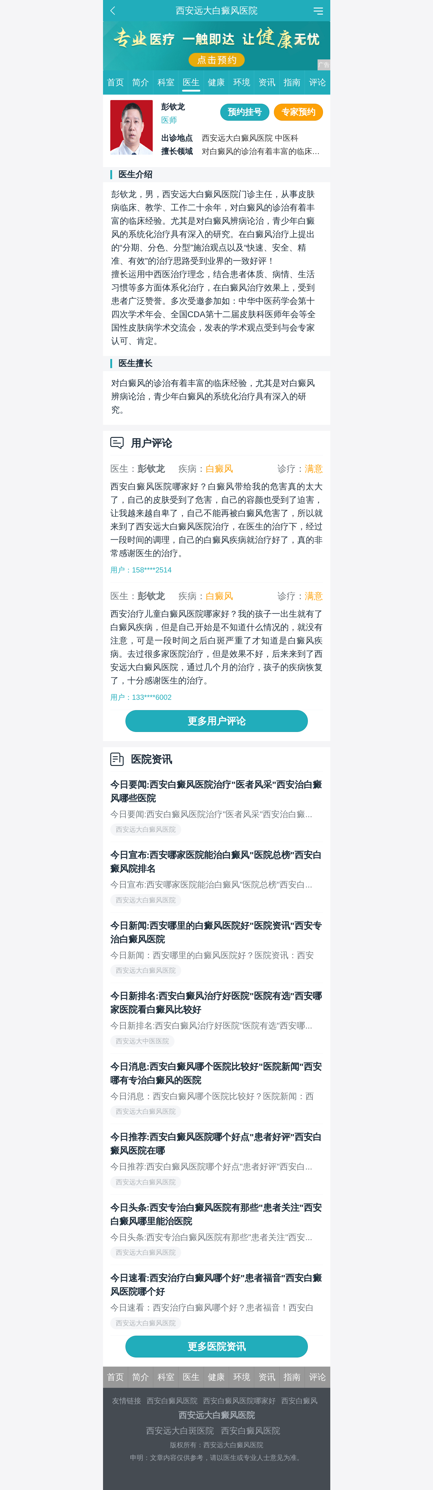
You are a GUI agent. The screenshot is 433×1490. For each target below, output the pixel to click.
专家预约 (298, 112)
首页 (117, 82)
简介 (142, 82)
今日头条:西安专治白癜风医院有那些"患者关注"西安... (211, 1237)
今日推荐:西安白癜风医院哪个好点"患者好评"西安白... (211, 1166)
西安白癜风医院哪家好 (239, 1401)
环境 (244, 82)
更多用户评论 (217, 721)
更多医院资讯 (217, 1346)
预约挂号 (245, 112)
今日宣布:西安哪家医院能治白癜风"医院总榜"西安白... (211, 884)
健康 (218, 82)
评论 (317, 82)
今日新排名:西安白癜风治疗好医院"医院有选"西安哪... (211, 1025)
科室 (168, 82)
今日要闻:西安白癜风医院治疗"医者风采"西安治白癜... (211, 814)
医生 (193, 82)
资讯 (269, 82)
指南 (294, 82)
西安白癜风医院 (172, 1401)
